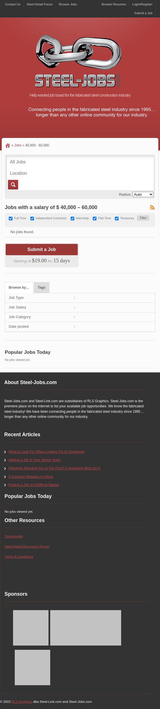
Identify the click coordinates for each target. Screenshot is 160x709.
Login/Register (142, 4)
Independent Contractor (51, 218)
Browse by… (19, 287)
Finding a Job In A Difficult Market (34, 485)
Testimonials (14, 536)
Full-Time (20, 218)
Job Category (20, 317)
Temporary (127, 218)
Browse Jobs (68, 4)
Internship (82, 218)
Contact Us (12, 4)
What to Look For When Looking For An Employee (46, 452)
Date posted (19, 326)
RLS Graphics (22, 701)
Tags (41, 287)
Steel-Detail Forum (40, 4)
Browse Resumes (114, 4)
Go (12, 184)
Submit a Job (143, 13)
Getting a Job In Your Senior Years (34, 460)
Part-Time (104, 218)
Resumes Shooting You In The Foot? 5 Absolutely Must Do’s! (54, 468)
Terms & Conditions (19, 556)
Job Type (16, 297)
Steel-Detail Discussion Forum (27, 546)
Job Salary (17, 307)
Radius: (125, 194)
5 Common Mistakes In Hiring (31, 477)
